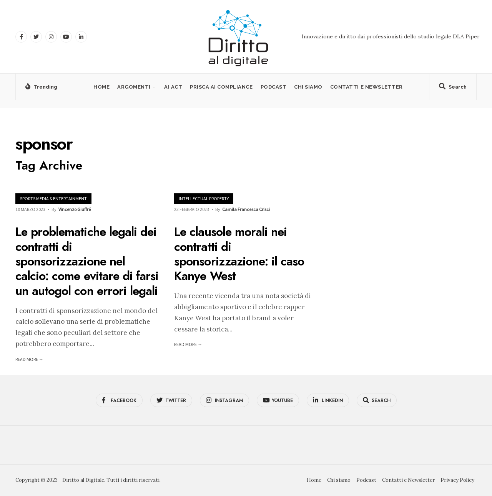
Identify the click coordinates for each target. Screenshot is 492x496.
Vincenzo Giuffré (74, 209)
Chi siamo (308, 87)
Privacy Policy (457, 480)
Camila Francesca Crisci (246, 209)
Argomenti (134, 87)
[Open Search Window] (452, 88)
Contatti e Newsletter (366, 87)
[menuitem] (136, 87)
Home (101, 87)
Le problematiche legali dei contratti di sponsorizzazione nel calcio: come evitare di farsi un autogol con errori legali (86, 261)
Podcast (274, 87)
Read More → (29, 359)
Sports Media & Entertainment (53, 198)
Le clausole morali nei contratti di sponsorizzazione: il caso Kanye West (239, 254)
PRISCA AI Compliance (221, 87)
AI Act (173, 87)
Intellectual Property (204, 198)
